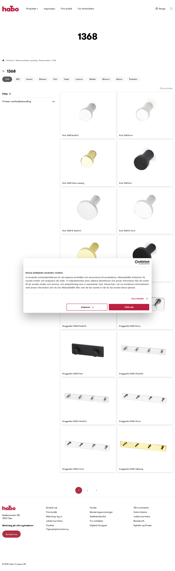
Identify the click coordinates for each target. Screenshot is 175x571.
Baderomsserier (45, 60)
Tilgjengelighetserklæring (57, 529)
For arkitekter (96, 520)
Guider (93, 507)
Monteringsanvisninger (101, 512)
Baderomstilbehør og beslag (26, 60)
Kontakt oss (11, 534)
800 (18, 79)
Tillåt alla (129, 307)
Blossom (42, 79)
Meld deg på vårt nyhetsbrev (17, 525)
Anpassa (87, 307)
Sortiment (10, 60)
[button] (171, 8)
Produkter (32, 8)
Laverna (79, 79)
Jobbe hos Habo (54, 520)
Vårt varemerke (141, 507)
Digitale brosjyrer (98, 525)
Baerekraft (139, 520)
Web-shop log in (54, 516)
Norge (160, 8)
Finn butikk (66, 8)
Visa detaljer (137, 298)
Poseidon (133, 79)
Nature (119, 79)
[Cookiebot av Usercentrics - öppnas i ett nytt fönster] (137, 262)
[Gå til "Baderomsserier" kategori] (5, 71)
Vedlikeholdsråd (98, 516)
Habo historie (140, 512)
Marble (92, 79)
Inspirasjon (49, 8)
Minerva (105, 79)
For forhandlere (86, 8)
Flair (55, 79)
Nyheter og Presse (142, 525)
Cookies (50, 525)
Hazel (66, 79)
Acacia (29, 79)
